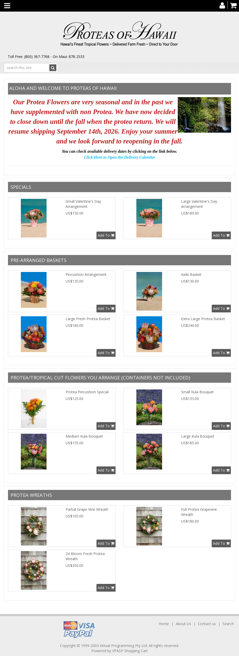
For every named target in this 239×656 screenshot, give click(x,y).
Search (228, 623)
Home (164, 623)
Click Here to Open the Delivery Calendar (119, 157)
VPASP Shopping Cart (130, 650)
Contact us (207, 623)
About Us (183, 623)
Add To (106, 235)
